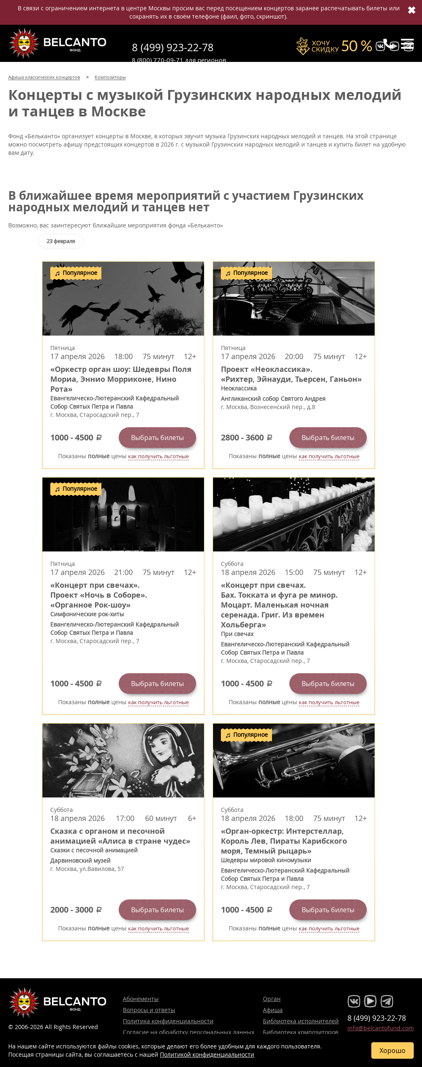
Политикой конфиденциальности (207, 1054)
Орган (272, 999)
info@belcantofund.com (380, 1028)
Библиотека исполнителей (301, 1021)
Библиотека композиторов (300, 1032)
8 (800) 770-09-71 (157, 60)
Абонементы (141, 999)
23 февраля (61, 241)
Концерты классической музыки (57, 43)
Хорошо (393, 1050)
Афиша (273, 1010)
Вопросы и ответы (149, 1010)
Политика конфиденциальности (168, 1021)
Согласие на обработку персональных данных (188, 1032)
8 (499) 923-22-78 (172, 47)
